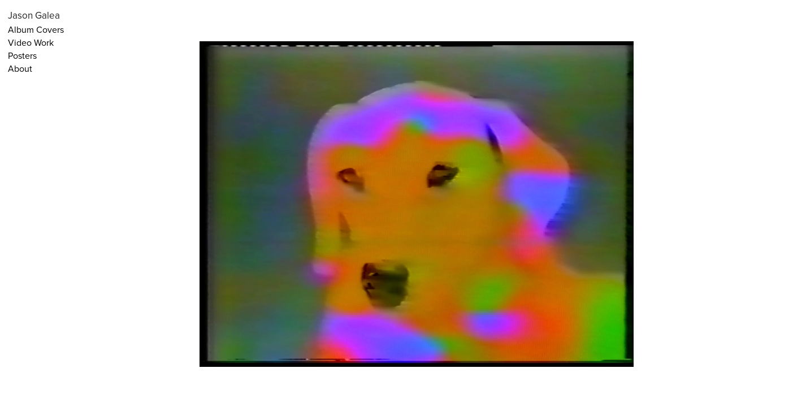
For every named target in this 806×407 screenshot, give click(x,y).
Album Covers (36, 29)
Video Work (31, 42)
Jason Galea (34, 15)
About (20, 68)
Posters (22, 55)
